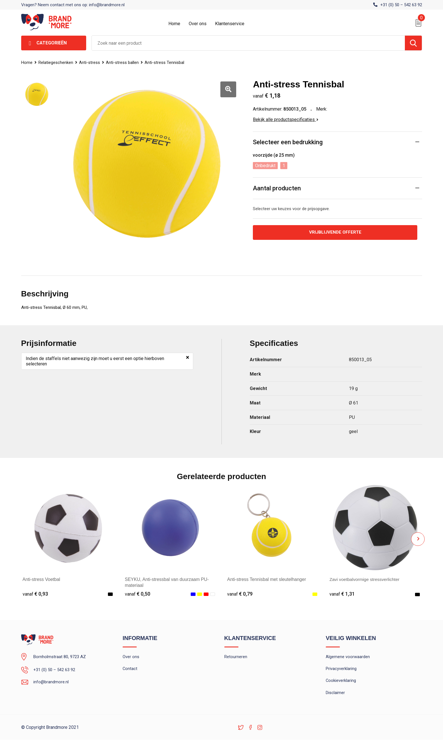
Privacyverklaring (341, 669)
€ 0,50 (137, 594)
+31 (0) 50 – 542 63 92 (401, 4)
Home (174, 23)
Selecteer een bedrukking (288, 142)
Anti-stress (90, 62)
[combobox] (248, 43)
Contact (130, 669)
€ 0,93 (35, 594)
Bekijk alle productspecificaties (285, 119)
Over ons (198, 23)
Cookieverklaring (341, 681)
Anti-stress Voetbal (41, 579)
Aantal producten (277, 188)
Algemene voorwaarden (348, 657)
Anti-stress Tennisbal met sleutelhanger (266, 579)
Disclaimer (335, 693)
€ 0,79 (240, 594)
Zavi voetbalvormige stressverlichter (365, 579)
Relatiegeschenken (56, 62)
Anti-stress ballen (123, 62)
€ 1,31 (342, 594)
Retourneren (235, 657)
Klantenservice (229, 23)
